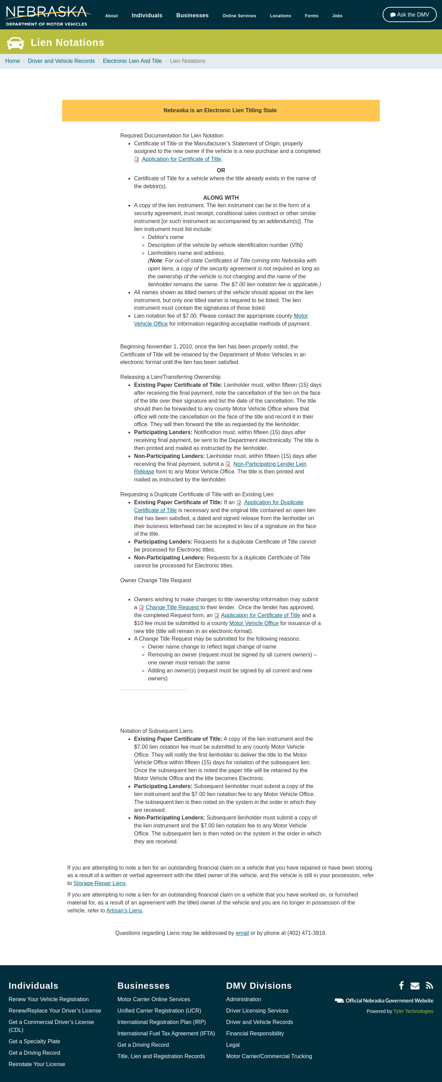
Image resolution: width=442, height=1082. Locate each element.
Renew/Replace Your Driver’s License (55, 1011)
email (242, 933)
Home (12, 61)
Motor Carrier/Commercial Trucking (269, 1056)
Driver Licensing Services (257, 1011)
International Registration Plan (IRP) (161, 1022)
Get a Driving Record (34, 1053)
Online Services (240, 15)
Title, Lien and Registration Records (161, 1056)
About (111, 15)
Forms (311, 15)
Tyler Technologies (413, 1011)
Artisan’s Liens (124, 910)
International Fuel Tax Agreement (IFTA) (166, 1033)
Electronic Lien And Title (132, 61)
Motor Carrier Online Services (153, 999)
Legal (233, 1045)
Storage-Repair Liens (100, 883)
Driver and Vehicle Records (61, 61)
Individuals (147, 15)
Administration (243, 999)
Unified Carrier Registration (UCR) (159, 1011)
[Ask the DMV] (410, 14)
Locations (280, 15)
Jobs (338, 15)
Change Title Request (173, 607)
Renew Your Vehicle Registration (49, 999)
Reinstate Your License (37, 1064)
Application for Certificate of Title (181, 159)
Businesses (192, 15)
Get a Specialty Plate (34, 1041)
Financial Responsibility (255, 1033)
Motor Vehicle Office (254, 623)
